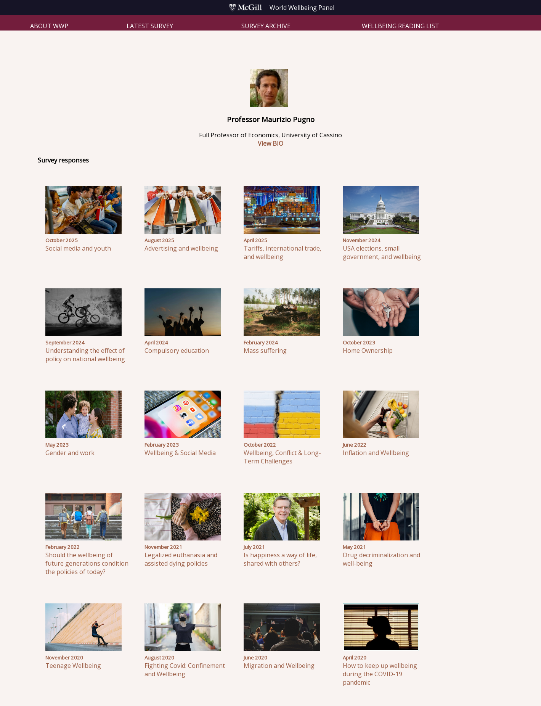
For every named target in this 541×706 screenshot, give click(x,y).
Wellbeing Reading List (400, 26)
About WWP (49, 26)
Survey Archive (266, 26)
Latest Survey (150, 26)
